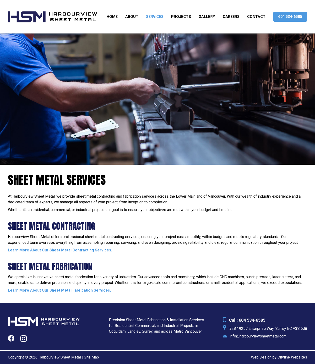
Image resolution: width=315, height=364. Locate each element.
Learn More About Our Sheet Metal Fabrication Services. (59, 290)
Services (154, 16)
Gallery (207, 16)
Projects (181, 16)
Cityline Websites (292, 357)
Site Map (91, 357)
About (131, 16)
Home (112, 16)
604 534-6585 (290, 16)
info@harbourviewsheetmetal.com (258, 336)
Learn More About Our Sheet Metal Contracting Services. (60, 250)
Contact (256, 16)
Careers (231, 16)
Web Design (261, 357)
